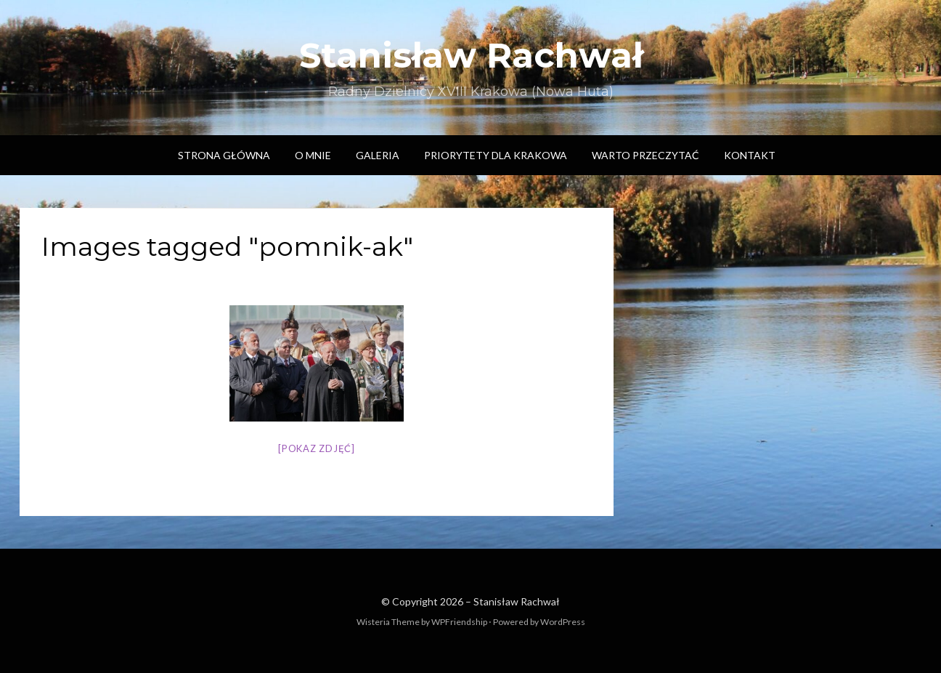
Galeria (377, 155)
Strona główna (224, 155)
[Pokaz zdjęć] (316, 448)
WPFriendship (459, 621)
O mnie (313, 155)
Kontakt (749, 155)
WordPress (562, 621)
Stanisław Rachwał (471, 55)
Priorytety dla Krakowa (495, 155)
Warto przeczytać (645, 155)
